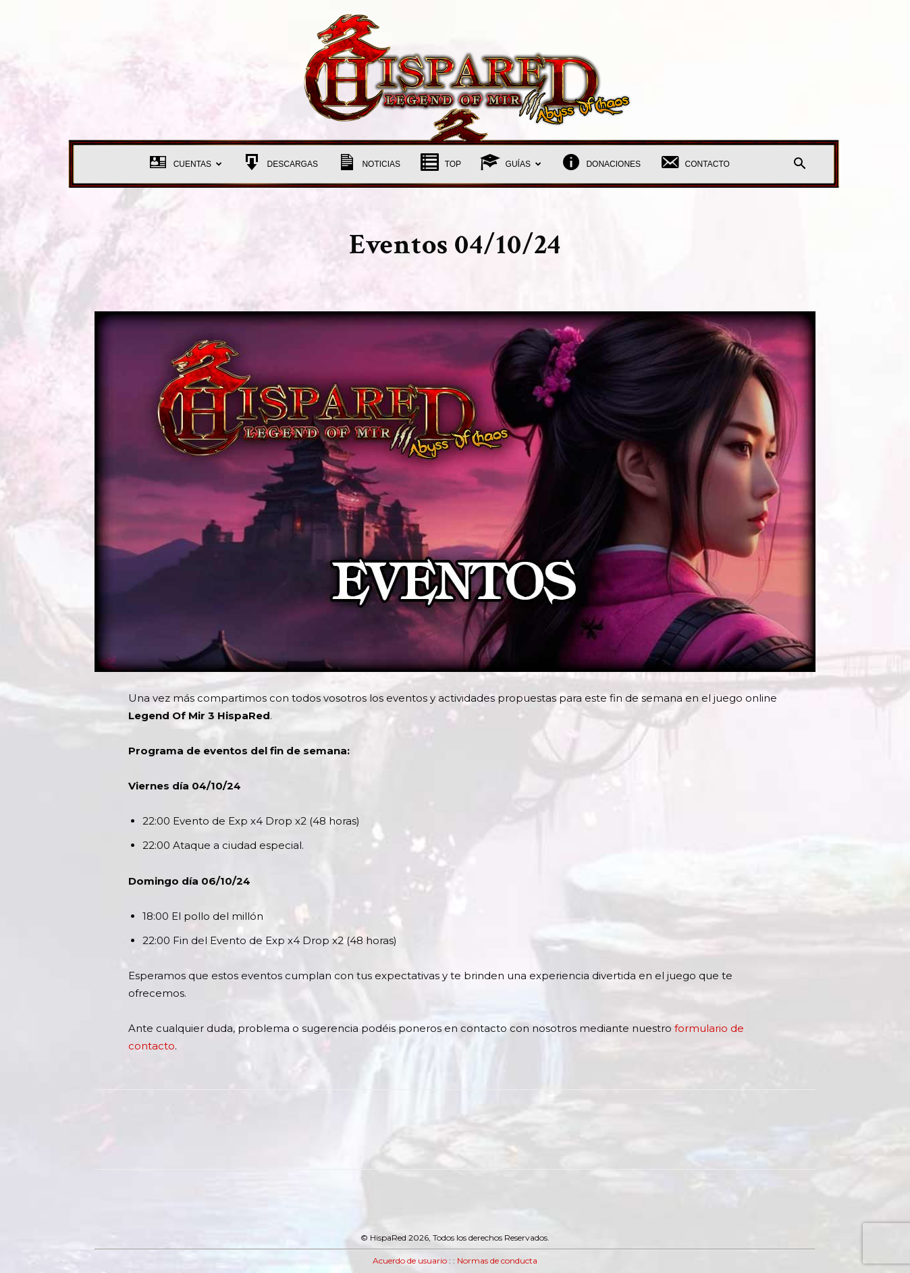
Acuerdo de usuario (410, 1260)
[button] (799, 165)
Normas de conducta (497, 1260)
